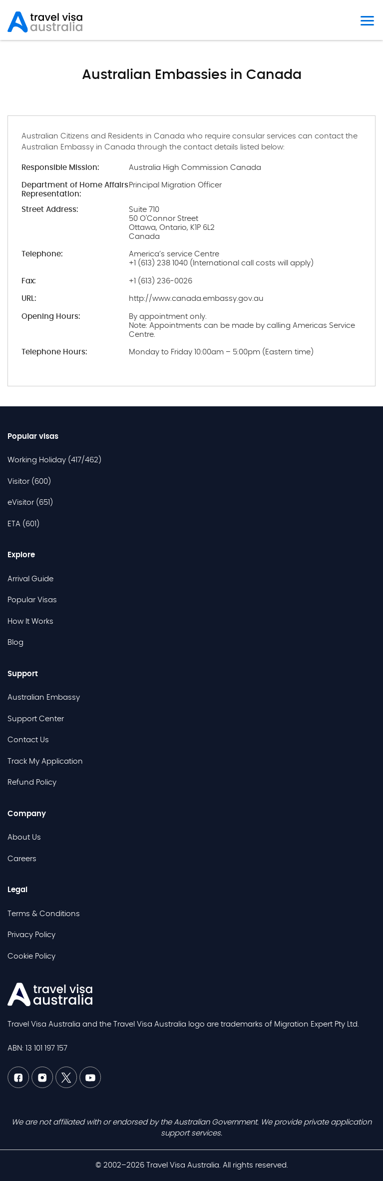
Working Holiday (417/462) (54, 460)
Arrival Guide (30, 579)
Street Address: (49, 209)
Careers (21, 859)
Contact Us (28, 740)
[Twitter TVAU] (67, 1086)
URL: (28, 298)
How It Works (30, 621)
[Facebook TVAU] (19, 1086)
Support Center (35, 719)
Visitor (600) (29, 481)
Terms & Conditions (43, 914)
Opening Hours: (50, 316)
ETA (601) (23, 524)
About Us (24, 837)
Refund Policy (31, 782)
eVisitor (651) (30, 502)
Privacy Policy (31, 935)
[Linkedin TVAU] (43, 1086)
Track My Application (45, 761)
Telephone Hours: (54, 352)
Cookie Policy (31, 956)
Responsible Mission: (60, 167)
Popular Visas (32, 600)
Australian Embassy (43, 697)
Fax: (28, 281)
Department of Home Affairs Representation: (74, 189)
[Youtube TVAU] (90, 1086)
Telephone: (42, 254)
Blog (15, 642)
